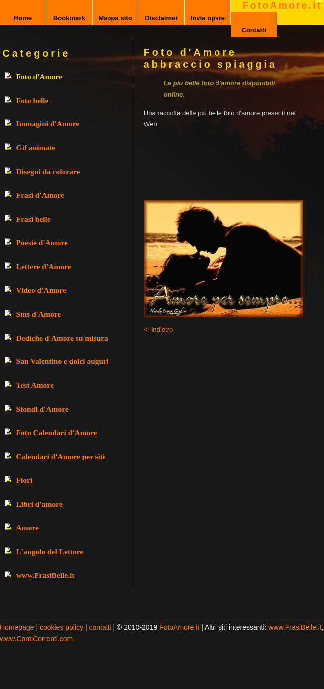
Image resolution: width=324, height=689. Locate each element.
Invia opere (208, 18)
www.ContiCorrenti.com (36, 639)
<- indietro (158, 329)
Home (23, 18)
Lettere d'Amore (43, 266)
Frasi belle (33, 219)
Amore (27, 527)
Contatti (253, 30)
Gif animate (36, 147)
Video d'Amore (41, 290)
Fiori (24, 480)
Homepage (17, 627)
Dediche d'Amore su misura (62, 338)
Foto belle (32, 100)
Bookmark (69, 18)
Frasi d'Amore (40, 195)
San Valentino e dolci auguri (62, 361)
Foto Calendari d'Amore (56, 432)
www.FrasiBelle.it (45, 575)
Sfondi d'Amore (42, 409)
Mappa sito (115, 18)
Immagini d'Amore (47, 123)
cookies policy (61, 627)
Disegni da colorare (48, 171)
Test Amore (35, 385)
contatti (100, 627)
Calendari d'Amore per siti (60, 456)
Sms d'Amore (38, 314)
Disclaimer (161, 18)
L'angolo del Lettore (50, 551)
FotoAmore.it (282, 5)
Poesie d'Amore (42, 242)
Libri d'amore (39, 504)
